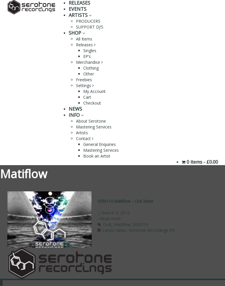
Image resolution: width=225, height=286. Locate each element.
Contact (84, 138)
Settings (85, 85)
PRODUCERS (88, 21)
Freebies (84, 79)
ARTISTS (80, 15)
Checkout (92, 103)
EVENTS (77, 9)
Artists (82, 132)
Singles (89, 50)
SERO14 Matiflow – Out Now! (125, 201)
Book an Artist (96, 156)
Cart (87, 97)
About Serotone (91, 121)
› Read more (109, 218)
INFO (76, 115)
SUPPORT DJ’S (89, 27)
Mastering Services (93, 127)
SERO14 (140, 224)
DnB (107, 224)
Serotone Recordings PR (152, 230)
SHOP (77, 33)
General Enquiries (99, 144)
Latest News (114, 230)
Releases (85, 44)
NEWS (75, 109)
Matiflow (122, 224)
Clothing (91, 68)
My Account (94, 91)
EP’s (87, 56)
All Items (84, 39)
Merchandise (89, 62)
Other (88, 74)
